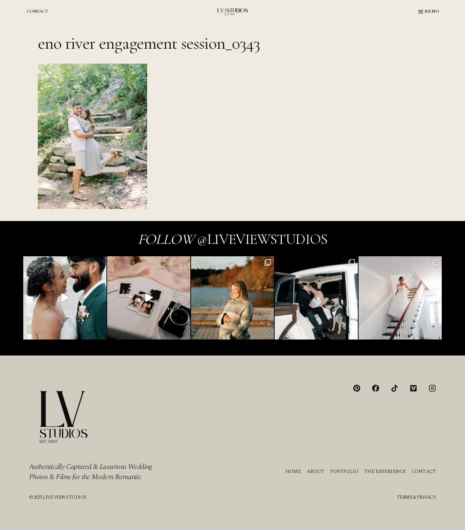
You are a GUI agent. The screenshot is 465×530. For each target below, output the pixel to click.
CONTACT (37, 11)
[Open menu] (428, 11)
